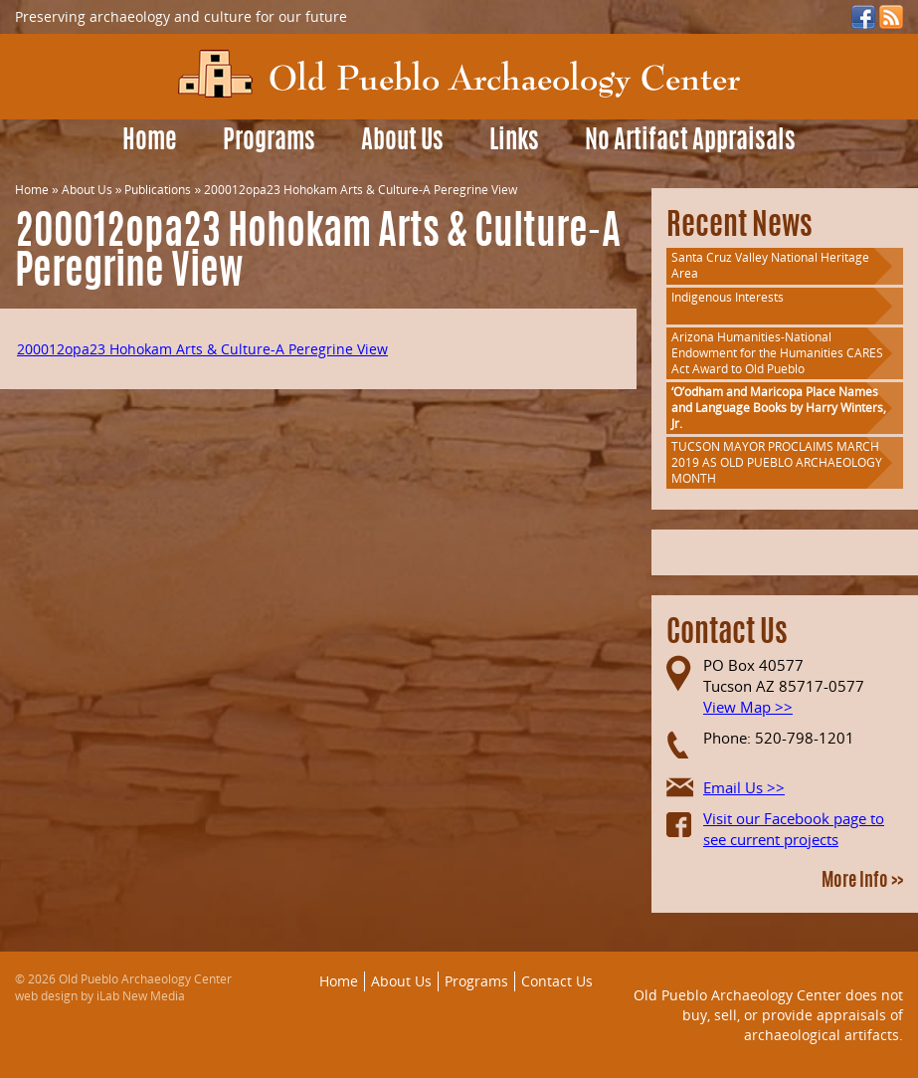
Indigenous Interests (727, 297)
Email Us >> (744, 787)
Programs (269, 141)
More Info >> (862, 882)
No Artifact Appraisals (690, 141)
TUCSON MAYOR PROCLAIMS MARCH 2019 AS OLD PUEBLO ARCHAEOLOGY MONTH (776, 462)
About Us (402, 141)
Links (514, 141)
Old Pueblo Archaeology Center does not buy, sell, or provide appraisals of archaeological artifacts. (768, 1014)
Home (149, 141)
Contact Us (557, 980)
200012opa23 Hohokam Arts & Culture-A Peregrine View (202, 348)
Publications (157, 189)
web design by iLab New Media (100, 995)
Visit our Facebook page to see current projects (793, 828)
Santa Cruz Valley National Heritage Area (770, 265)
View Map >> (748, 707)
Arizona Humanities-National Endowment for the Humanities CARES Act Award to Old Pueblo (777, 352)
